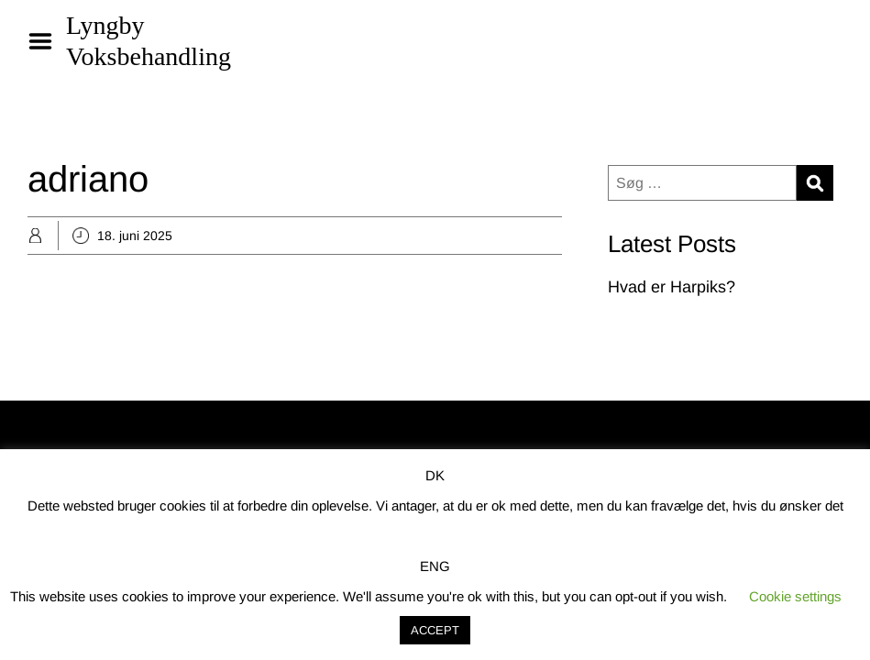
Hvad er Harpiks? (671, 287)
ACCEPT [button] (435, 630)
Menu (47, 41)
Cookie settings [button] (795, 596)
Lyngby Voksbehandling (148, 41)
